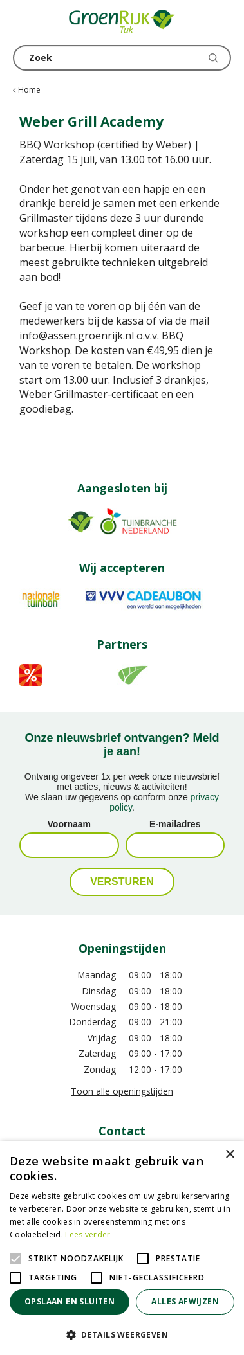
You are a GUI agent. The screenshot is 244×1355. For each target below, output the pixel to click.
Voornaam (69, 824)
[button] (122, 1334)
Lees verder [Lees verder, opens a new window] (87, 1234)
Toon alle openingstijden (122, 1091)
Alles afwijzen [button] (185, 1301)
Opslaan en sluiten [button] (69, 1301)
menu (22, 22)
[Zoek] (122, 58)
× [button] (229, 1155)
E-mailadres (174, 824)
